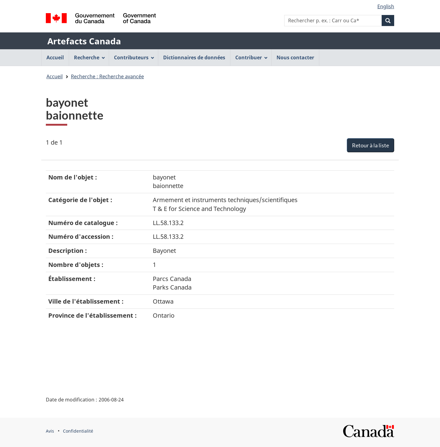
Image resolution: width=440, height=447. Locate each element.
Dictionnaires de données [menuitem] (194, 57)
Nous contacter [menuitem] (295, 57)
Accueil (54, 76)
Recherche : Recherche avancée (107, 76)
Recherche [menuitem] (89, 57)
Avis (50, 431)
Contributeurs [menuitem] (134, 57)
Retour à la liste (370, 145)
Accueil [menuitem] (55, 57)
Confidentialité (78, 431)
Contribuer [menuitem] (251, 57)
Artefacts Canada (84, 41)
